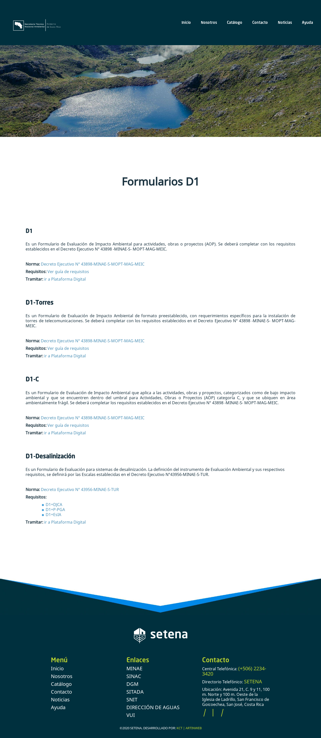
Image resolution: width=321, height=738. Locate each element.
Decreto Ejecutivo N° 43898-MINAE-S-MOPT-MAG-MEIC (92, 264)
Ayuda (307, 22)
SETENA (253, 681)
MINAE (134, 668)
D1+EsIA (53, 514)
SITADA (135, 691)
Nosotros (209, 22)
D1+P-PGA (55, 509)
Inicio (186, 22)
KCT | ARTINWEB (189, 728)
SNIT (131, 699)
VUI (130, 715)
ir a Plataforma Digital (65, 279)
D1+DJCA (54, 504)
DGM (132, 684)
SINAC (133, 676)
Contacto (260, 22)
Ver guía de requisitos (68, 271)
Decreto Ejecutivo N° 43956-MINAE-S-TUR (80, 489)
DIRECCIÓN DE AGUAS (153, 707)
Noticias (285, 22)
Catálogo (234, 22)
